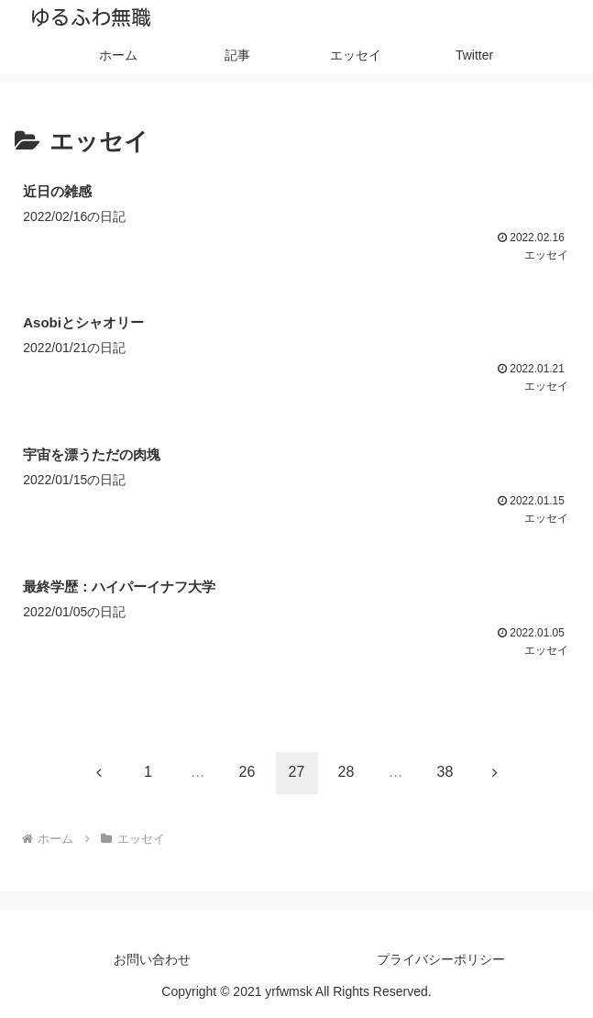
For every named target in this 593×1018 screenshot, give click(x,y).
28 (346, 772)
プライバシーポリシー (441, 959)
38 (445, 772)
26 (247, 772)
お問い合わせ (152, 959)
